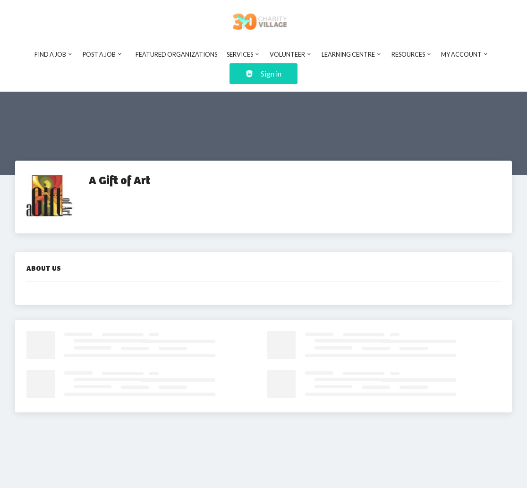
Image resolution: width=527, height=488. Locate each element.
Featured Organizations (176, 54)
